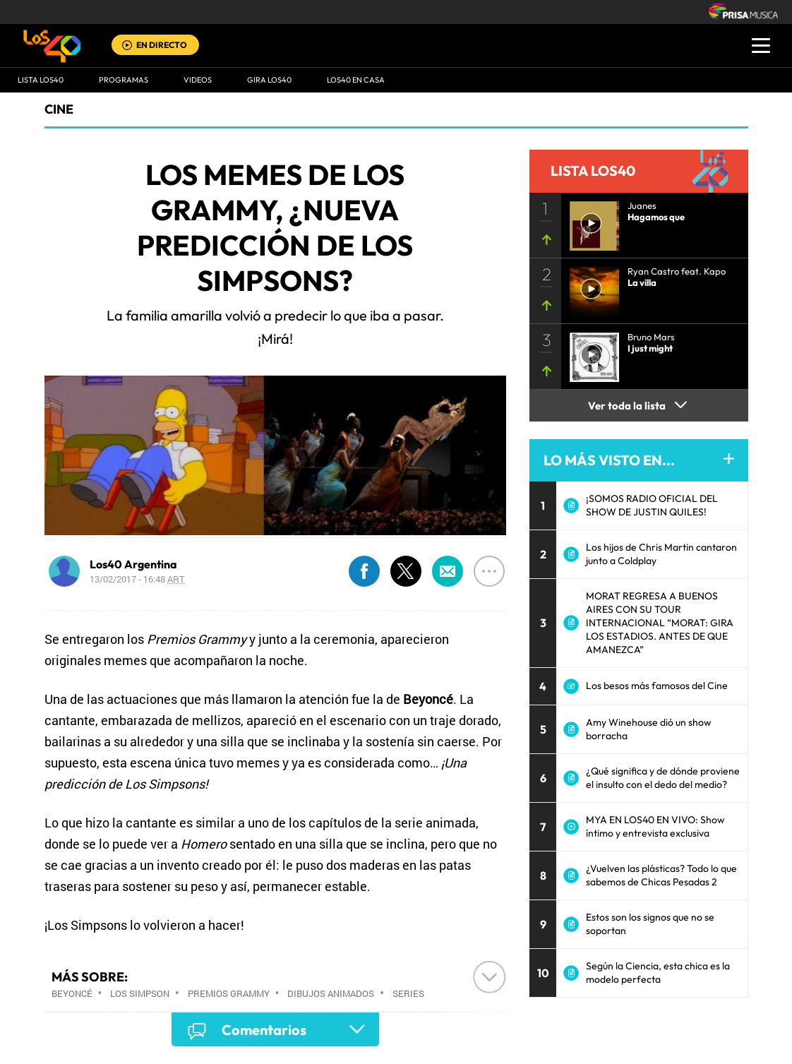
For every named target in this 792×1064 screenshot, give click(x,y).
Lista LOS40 (41, 80)
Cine (58, 109)
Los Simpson (139, 993)
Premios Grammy (229, 993)
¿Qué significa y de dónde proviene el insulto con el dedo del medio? (663, 778)
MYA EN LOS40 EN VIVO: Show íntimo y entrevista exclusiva (655, 826)
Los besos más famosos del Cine (657, 685)
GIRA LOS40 (269, 80)
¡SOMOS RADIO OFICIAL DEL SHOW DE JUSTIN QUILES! (652, 505)
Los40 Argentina (133, 564)
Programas (123, 80)
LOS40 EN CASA (356, 80)
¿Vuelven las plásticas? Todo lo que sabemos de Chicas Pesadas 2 (661, 875)
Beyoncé (72, 993)
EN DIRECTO (161, 45)
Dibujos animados (330, 993)
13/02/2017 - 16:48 (137, 579)
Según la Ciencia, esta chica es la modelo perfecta (658, 973)
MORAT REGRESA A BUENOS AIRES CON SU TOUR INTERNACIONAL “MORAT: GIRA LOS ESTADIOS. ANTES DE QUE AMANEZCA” (659, 623)
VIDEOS (198, 80)
